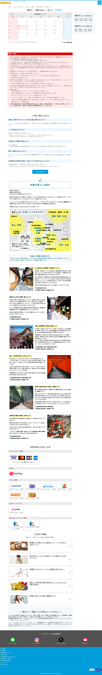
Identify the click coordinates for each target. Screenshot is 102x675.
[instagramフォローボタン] (36, 639)
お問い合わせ (5, 664)
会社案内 (4, 650)
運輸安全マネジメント (7, 652)
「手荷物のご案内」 (32, 60)
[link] (91, 670)
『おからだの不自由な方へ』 (57, 154)
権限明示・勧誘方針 (7, 658)
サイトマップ (5, 662)
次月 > (69, 14)
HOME (3, 648)
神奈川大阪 (79, 20)
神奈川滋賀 (79, 18)
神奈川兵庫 (88, 20)
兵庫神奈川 (88, 30)
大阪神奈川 (79, 30)
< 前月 (11, 14)
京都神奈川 (88, 29)
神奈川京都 (88, 18)
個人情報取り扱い (6, 660)
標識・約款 (4, 654)
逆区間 (58, 10)
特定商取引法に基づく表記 (8, 656)
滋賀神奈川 (79, 29)
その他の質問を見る (40, 171)
